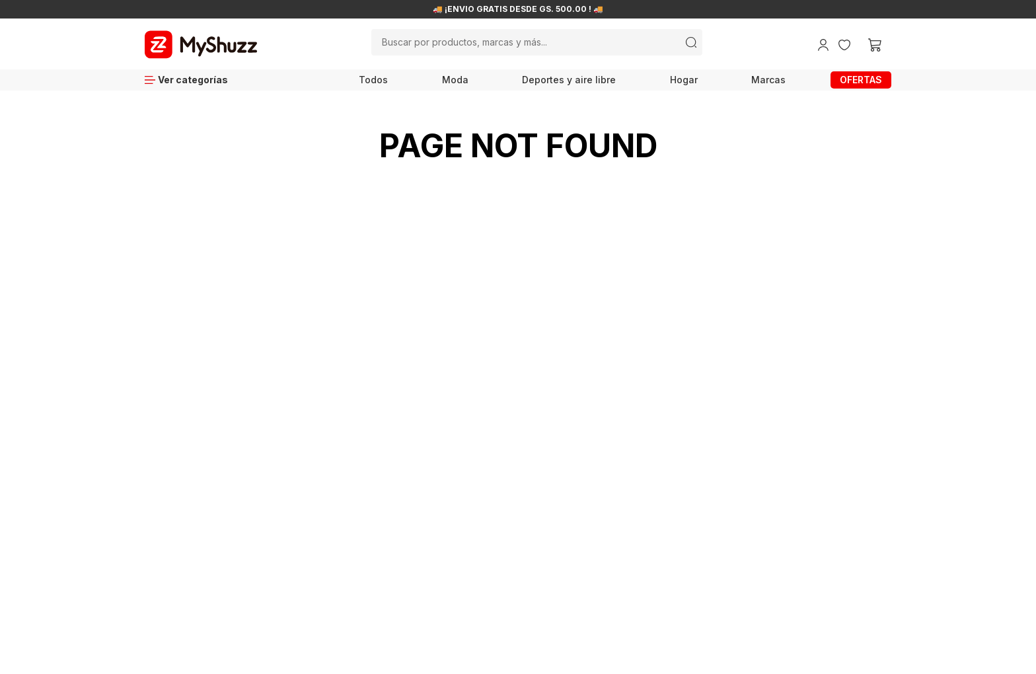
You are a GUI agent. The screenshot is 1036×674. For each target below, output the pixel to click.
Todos (373, 79)
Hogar (684, 79)
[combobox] (537, 42)
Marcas (768, 79)
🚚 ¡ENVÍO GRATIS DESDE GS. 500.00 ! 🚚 (518, 9)
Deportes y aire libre (569, 79)
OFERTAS (861, 79)
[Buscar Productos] (691, 42)
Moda (455, 79)
